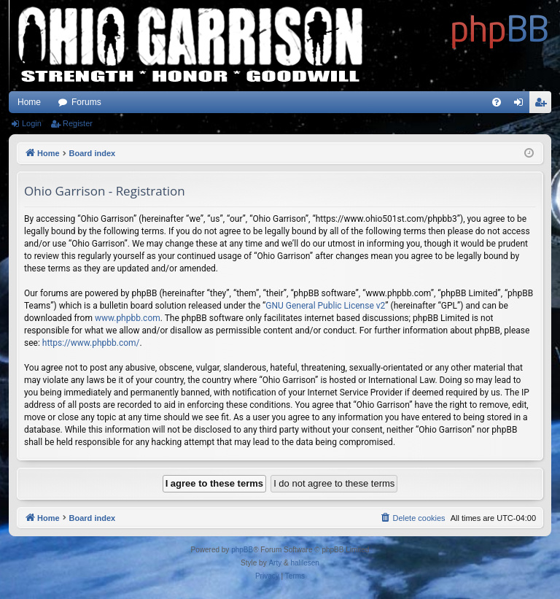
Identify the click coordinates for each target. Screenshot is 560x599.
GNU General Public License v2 (325, 306)
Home (29, 102)
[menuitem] (497, 102)
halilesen (304, 563)
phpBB (242, 550)
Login (32, 123)
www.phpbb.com (127, 318)
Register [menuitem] (543, 105)
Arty (274, 563)
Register (78, 123)
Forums (86, 102)
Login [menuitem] (521, 105)
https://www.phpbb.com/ (91, 343)
